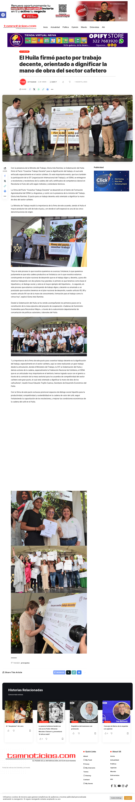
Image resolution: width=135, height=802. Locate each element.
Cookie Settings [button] (116, 798)
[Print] (50, 89)
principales (26, 662)
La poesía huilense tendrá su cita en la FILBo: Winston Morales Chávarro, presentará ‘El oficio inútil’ (51, 731)
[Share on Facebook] (30, 89)
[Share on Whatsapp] (40, 89)
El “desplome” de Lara (16, 725)
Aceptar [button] (128, 798)
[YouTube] (119, 787)
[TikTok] (126, 787)
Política (10, 721)
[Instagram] (123, 787)
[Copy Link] (45, 89)
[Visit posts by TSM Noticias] (22, 81)
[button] (3, 15)
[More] (55, 89)
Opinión (74, 721)
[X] (115, 787)
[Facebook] (111, 787)
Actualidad (24, 51)
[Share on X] (35, 89)
